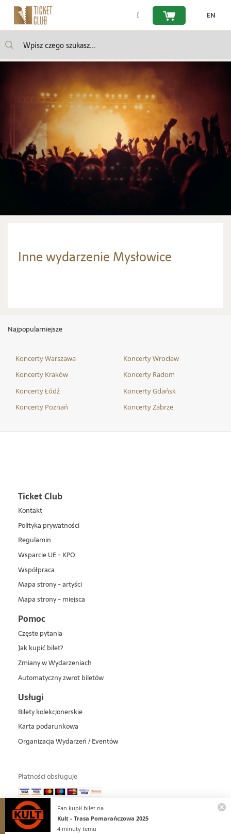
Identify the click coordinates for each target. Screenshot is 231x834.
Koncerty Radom (149, 374)
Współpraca (36, 570)
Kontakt (30, 511)
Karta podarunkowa (48, 727)
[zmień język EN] (208, 15)
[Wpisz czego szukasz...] (9, 45)
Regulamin (34, 540)
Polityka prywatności (48, 526)
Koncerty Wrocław (151, 358)
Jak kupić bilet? (40, 648)
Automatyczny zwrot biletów (61, 678)
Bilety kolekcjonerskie (50, 712)
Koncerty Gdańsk (149, 391)
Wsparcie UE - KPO (46, 555)
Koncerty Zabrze (148, 407)
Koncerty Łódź (37, 391)
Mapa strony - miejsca (51, 600)
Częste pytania (40, 634)
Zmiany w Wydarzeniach (55, 663)
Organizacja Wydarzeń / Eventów (68, 742)
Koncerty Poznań (41, 407)
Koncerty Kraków (41, 374)
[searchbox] (115, 45)
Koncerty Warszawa (45, 358)
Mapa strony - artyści (50, 585)
